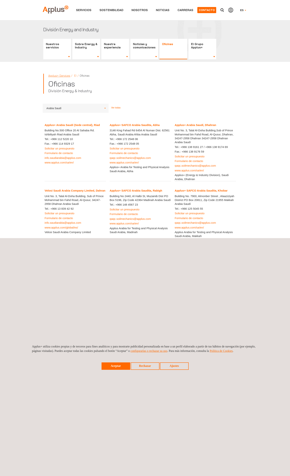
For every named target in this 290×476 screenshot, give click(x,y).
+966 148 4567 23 (126, 204)
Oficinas (167, 44)
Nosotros (139, 10)
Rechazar (145, 365)
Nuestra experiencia (112, 45)
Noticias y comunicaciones (144, 45)
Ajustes (174, 365)
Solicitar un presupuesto (59, 148)
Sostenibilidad (111, 10)
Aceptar (116, 365)
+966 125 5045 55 (192, 208)
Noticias (162, 10)
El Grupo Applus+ (197, 45)
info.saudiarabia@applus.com (63, 157)
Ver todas (116, 107)
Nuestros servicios (52, 45)
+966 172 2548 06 (126, 139)
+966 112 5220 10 (61, 139)
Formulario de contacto (59, 153)
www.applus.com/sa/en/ (59, 162)
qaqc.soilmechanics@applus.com (130, 157)
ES (243, 10)
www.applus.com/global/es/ (61, 227)
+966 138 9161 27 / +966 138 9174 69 (204, 147)
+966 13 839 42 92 (62, 208)
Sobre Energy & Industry (86, 45)
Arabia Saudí (76, 108)
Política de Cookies (221, 350)
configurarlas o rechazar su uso (149, 350)
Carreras (185, 10)
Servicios (83, 10)
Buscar (222, 10)
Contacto (207, 10)
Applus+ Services (59, 75)
